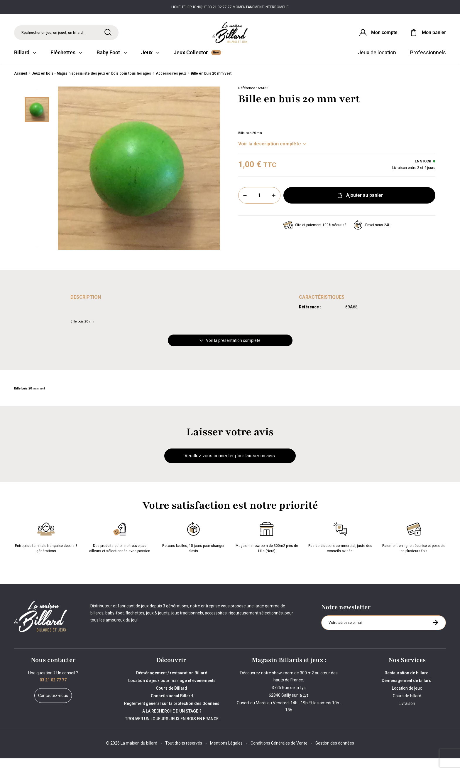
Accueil (20, 86)
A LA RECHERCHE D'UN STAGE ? (172, 723)
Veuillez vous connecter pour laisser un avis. (230, 468)
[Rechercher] (107, 36)
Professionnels (428, 65)
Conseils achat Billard (172, 708)
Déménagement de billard (407, 693)
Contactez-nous (53, 708)
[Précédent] (37, 103)
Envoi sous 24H (372, 238)
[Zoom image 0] (139, 181)
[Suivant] (37, 259)
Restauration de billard (407, 685)
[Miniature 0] (37, 122)
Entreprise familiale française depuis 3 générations (46, 549)
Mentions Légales (226, 755)
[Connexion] (373, 36)
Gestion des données (334, 755)
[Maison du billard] (230, 36)
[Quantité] (259, 208)
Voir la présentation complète (230, 353)
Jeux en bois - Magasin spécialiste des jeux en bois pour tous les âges (91, 86)
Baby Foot (112, 65)
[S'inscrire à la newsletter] (435, 635)
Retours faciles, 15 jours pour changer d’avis (193, 549)
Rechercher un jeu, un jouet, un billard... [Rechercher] (53, 36)
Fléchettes (66, 65)
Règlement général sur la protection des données (171, 716)
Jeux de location (377, 65)
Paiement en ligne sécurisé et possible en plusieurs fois (413, 549)
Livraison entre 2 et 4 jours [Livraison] (413, 181)
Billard (25, 65)
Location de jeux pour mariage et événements (172, 693)
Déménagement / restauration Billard (171, 685)
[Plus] (273, 208)
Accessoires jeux (171, 86)
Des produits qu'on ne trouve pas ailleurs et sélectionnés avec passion (119, 549)
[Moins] (245, 208)
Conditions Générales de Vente (279, 755)
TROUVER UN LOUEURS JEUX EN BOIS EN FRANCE (172, 731)
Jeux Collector (197, 65)
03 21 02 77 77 (53, 692)
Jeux (150, 65)
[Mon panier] (427, 36)
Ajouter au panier (359, 208)
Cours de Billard (172, 700)
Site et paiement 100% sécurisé (314, 238)
